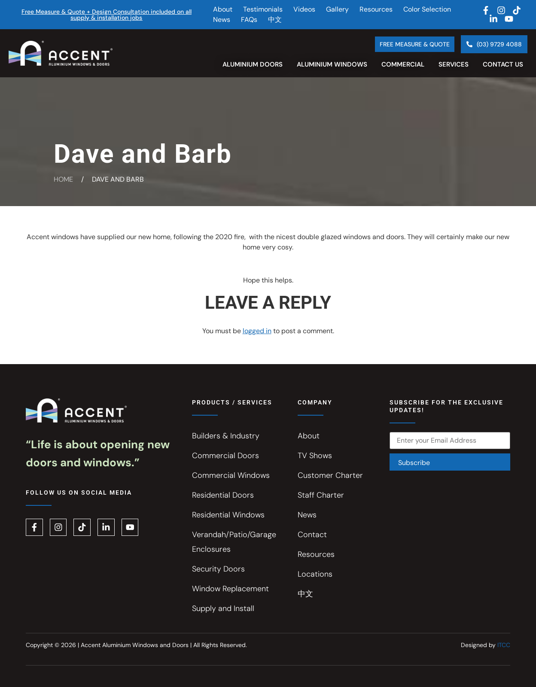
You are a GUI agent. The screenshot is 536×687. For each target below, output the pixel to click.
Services (454, 64)
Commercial (402, 64)
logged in (257, 330)
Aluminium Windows (332, 64)
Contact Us (503, 64)
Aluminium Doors (252, 64)
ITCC (503, 645)
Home (63, 179)
